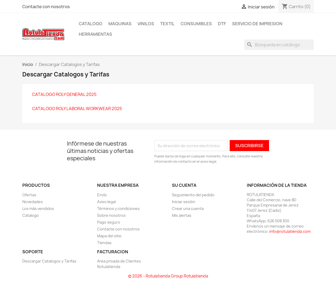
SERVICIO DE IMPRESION (257, 24)
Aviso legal (106, 201)
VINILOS (146, 24)
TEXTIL (167, 24)
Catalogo (30, 215)
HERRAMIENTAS (95, 34)
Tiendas (104, 242)
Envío (102, 194)
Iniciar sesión (183, 201)
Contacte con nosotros (46, 6)
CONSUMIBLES (196, 24)
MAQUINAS (120, 24)
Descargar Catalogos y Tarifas (49, 261)
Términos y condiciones (118, 208)
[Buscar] (279, 44)
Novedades (32, 201)
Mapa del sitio (109, 235)
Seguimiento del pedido (193, 194)
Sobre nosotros (111, 215)
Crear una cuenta (188, 208)
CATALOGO (90, 24)
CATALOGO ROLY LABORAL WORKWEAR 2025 (77, 108)
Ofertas (29, 194)
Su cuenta (184, 185)
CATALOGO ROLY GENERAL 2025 (64, 94)
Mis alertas (181, 215)
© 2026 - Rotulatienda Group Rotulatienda (168, 276)
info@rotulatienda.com (290, 231)
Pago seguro (108, 222)
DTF (222, 24)
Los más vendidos (38, 208)
